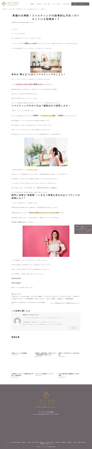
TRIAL (74, 442)
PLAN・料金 (47, 4)
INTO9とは (39, 4)
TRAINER (42, 442)
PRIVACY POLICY (82, 442)
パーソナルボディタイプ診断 (83, 231)
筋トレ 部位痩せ (51, 298)
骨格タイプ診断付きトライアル (83, 227)
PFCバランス (16, 296)
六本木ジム (76, 296)
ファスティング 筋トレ (65, 296)
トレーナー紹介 (56, 4)
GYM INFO (47, 442)
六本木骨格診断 (29, 298)
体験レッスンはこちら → (80, 4)
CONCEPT (23, 442)
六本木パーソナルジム (18, 298)
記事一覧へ (73, 329)
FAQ (53, 442)
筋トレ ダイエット (40, 298)
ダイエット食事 (25, 296)
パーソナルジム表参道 (36, 296)
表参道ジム (60, 298)
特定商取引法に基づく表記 (46, 443)
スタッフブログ (31, 22)
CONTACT (69, 442)
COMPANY (57, 442)
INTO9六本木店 (17, 278)
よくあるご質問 (65, 4)
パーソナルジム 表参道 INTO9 (48, 446)
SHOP (28, 442)
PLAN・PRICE (35, 442)
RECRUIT (64, 442)
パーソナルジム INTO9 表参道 (46, 412)
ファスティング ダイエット (50, 296)
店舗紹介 (32, 4)
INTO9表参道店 (17, 282)
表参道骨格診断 (69, 298)
